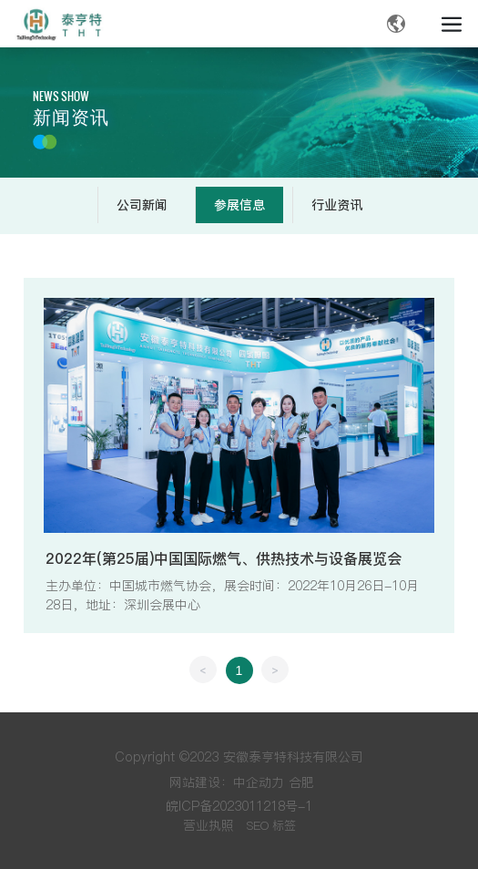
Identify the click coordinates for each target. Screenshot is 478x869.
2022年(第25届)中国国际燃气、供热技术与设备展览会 (224, 558)
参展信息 (239, 205)
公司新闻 (142, 205)
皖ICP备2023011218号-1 (239, 806)
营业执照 (208, 825)
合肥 (301, 782)
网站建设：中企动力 (226, 782)
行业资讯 (336, 205)
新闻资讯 (71, 117)
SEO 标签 (271, 825)
